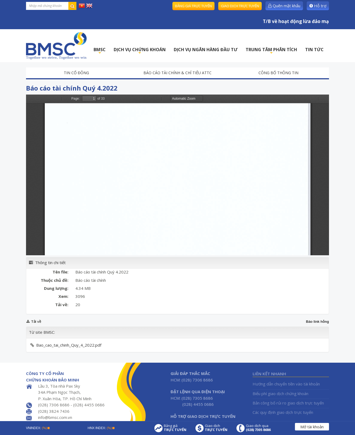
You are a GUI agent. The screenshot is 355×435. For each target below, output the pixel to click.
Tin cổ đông (76, 72)
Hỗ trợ (317, 5)
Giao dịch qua (258, 428)
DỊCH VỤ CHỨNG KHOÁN (140, 51)
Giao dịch (216, 428)
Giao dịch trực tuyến (240, 5)
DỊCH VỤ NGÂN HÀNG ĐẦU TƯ (206, 49)
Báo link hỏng (317, 322)
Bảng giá (175, 428)
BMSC (100, 51)
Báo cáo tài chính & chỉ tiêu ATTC (177, 72)
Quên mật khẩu (284, 5)
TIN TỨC (314, 49)
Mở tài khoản (312, 426)
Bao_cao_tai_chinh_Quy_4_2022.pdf (68, 345)
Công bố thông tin (278, 72)
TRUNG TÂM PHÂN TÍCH (271, 51)
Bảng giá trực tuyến (193, 5)
